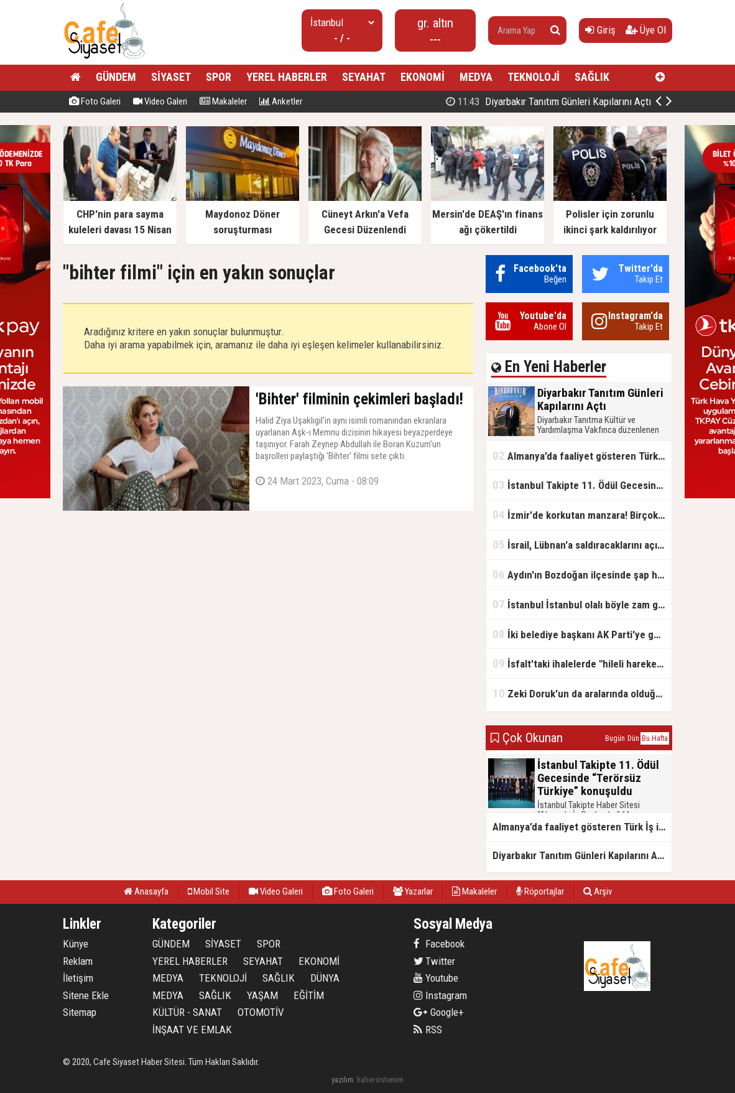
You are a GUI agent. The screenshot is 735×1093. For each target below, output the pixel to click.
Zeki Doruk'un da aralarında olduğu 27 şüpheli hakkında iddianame (582, 693)
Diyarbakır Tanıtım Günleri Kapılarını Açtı (548, 101)
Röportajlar (540, 891)
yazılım (342, 1079)
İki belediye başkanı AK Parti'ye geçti (581, 634)
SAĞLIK (592, 76)
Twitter (434, 961)
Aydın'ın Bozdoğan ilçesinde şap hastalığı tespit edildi (582, 574)
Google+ (439, 1012)
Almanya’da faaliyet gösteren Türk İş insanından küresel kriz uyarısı (582, 456)
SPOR (218, 76)
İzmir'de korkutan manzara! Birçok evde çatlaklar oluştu (582, 515)
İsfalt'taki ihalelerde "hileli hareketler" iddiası (582, 663)
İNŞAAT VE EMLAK (192, 1029)
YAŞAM (262, 995)
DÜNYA (325, 978)
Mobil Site (208, 891)
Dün (633, 738)
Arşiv (597, 891)
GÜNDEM (116, 76)
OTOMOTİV (261, 1012)
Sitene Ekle (86, 995)
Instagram (440, 995)
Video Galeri (160, 101)
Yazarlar (413, 891)
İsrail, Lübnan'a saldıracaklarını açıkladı (582, 544)
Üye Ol (646, 30)
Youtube (436, 978)
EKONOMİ (422, 76)
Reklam (78, 961)
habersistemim (380, 1079)
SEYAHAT (364, 76)
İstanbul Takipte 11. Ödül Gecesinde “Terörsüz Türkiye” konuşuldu (582, 485)
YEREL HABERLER (286, 76)
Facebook (439, 943)
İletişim (78, 978)
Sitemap (79, 1012)
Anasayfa (146, 891)
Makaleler (223, 101)
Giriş (600, 30)
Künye (75, 943)
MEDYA (476, 76)
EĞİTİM (309, 995)
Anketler (280, 101)
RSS (428, 1029)
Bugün (615, 738)
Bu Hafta (655, 738)
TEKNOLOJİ (533, 76)
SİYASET (171, 76)
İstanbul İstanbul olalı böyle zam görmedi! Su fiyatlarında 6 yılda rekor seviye (582, 604)
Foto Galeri (95, 101)
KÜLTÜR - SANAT (187, 1012)
